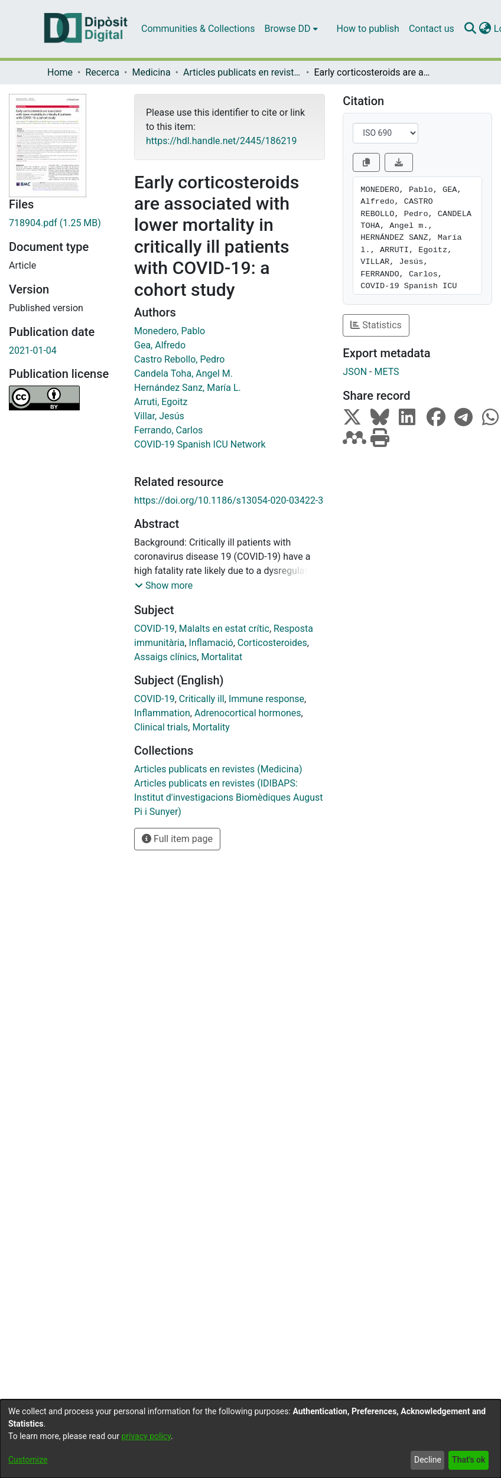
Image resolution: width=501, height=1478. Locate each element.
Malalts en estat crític (224, 628)
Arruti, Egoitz (160, 401)
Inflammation (162, 713)
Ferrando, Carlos (168, 430)
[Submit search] (470, 29)
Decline (427, 1459)
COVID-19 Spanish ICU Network (200, 444)
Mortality (210, 727)
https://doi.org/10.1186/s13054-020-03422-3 (228, 500)
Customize (27, 1459)
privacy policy (146, 1436)
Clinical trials (161, 727)
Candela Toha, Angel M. (183, 373)
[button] (163, 585)
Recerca (102, 72)
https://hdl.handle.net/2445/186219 (221, 140)
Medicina (151, 72)
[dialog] (250, 1438)
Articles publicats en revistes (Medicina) (242, 72)
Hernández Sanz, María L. (187, 387)
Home (60, 72)
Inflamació (211, 642)
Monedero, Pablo (169, 331)
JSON (355, 371)
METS (386, 371)
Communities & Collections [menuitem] (198, 28)
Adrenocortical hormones (247, 713)
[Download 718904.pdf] (62, 223)
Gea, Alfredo (160, 345)
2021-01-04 (33, 350)
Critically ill (202, 698)
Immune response (266, 698)
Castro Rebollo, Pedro (179, 359)
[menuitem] (290, 29)
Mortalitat (221, 657)
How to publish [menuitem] (368, 28)
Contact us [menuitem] (431, 28)
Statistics (376, 325)
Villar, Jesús (159, 416)
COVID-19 (154, 628)
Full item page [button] (177, 838)
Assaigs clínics (165, 657)
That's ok (468, 1459)
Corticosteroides (272, 642)
